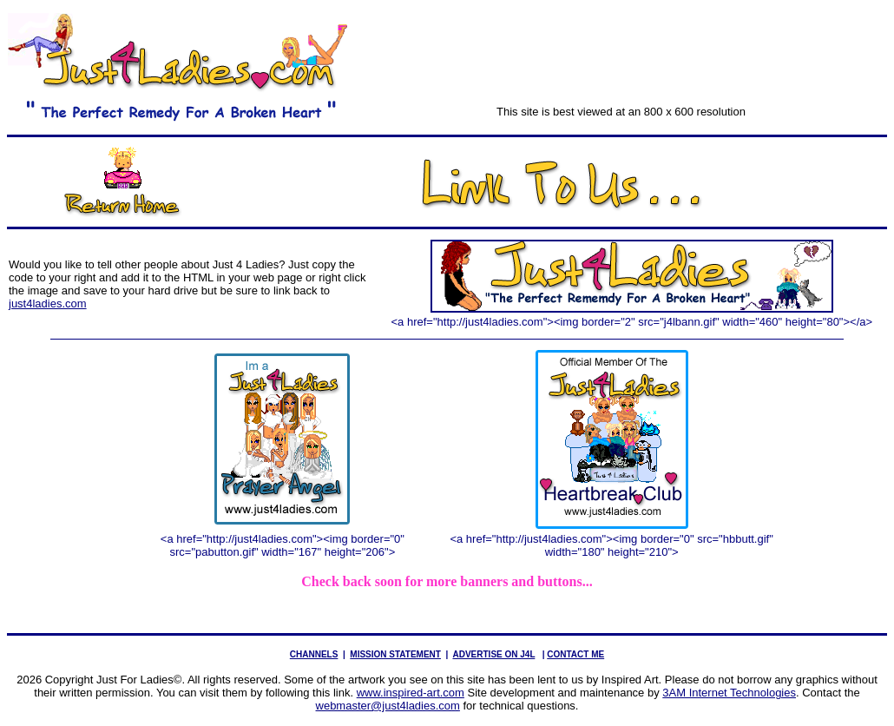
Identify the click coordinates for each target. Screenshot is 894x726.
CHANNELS (314, 654)
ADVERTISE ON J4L (493, 654)
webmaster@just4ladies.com (388, 705)
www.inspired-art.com (410, 692)
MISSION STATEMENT (395, 654)
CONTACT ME (575, 654)
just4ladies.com (48, 303)
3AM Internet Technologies (729, 692)
